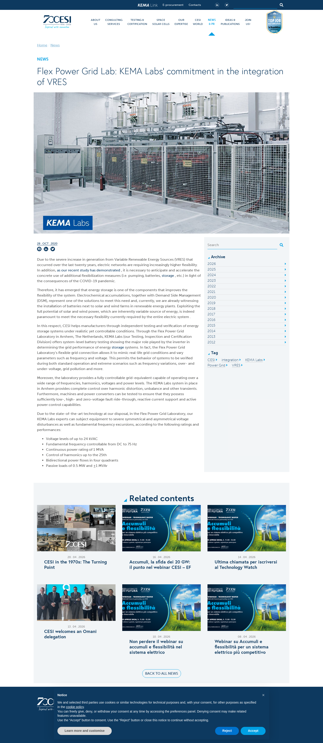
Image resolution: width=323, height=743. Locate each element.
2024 (211, 275)
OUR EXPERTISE (181, 22)
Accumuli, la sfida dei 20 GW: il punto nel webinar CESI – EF (160, 564)
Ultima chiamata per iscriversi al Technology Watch (246, 564)
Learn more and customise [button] (85, 730)
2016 (211, 320)
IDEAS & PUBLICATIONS (230, 22)
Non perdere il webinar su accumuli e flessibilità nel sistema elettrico (156, 647)
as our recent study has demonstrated (89, 270)
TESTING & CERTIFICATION (137, 22)
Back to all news (161, 673)
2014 (211, 331)
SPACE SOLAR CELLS (161, 22)
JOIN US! (248, 22)
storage (168, 275)
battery (91, 342)
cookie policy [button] (75, 707)
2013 (211, 336)
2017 (211, 314)
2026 (211, 264)
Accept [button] (253, 730)
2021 (211, 292)
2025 (211, 269)
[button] (263, 695)
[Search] (255, 5)
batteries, (153, 275)
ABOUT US (95, 22)
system (183, 317)
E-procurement (173, 4)
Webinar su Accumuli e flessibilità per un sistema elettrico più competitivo (241, 647)
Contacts (195, 4)
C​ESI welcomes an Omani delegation (70, 634)
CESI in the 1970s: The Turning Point (75, 564)
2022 (211, 286)
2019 (211, 303)
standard (65, 363)
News (55, 45)
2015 (211, 325)
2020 (211, 297)
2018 (211, 308)
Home (42, 45)
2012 (211, 342)
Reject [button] (227, 730)
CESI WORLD (198, 22)
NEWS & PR (212, 22)
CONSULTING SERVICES (113, 22)
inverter (180, 342)
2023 (211, 280)
